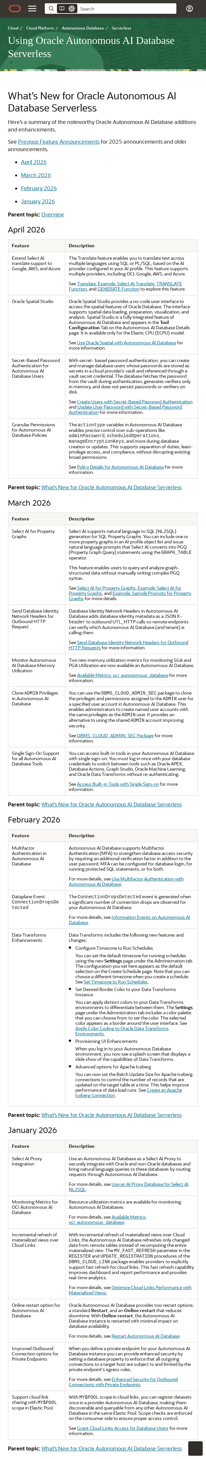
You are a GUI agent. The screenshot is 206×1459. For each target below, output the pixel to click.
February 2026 (39, 188)
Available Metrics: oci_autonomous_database (122, 675)
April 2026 (34, 161)
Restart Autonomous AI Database (146, 1336)
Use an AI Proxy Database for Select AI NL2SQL (129, 1186)
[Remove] (71, 8)
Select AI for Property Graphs (106, 588)
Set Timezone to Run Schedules (116, 982)
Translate (86, 283)
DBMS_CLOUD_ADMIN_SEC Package (115, 735)
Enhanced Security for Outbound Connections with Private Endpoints (123, 1382)
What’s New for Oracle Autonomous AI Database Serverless (111, 487)
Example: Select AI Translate (126, 283)
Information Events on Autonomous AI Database (129, 919)
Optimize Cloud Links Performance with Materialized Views (130, 1290)
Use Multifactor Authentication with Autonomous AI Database (126, 881)
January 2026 (38, 201)
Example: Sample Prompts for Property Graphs (130, 595)
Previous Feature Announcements (58, 141)
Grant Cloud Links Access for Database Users (122, 1428)
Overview (52, 214)
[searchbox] (126, 8)
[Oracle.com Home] (15, 8)
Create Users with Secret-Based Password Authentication (135, 401)
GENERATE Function (118, 289)
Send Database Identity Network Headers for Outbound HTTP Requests (128, 645)
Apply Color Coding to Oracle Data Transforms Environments (122, 1031)
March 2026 (36, 175)
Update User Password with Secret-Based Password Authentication (125, 409)
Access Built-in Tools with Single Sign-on (118, 784)
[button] (32, 8)
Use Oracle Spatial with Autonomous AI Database (126, 342)
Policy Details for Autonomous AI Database (120, 467)
